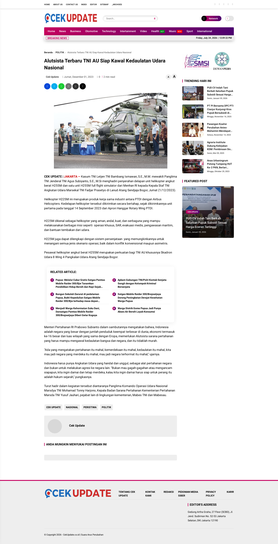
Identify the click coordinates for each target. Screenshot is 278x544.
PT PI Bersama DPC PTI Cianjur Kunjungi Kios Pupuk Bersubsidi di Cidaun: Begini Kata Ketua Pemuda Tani (220, 109)
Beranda (48, 52)
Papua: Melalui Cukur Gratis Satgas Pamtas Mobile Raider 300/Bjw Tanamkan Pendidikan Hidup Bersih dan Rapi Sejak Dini (80, 283)
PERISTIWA (89, 407)
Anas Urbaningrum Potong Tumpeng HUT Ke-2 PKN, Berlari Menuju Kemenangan (219, 164)
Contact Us (72, 4)
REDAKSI (169, 491)
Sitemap (104, 4)
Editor (93, 4)
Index (84, 4)
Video (143, 31)
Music (175, 31)
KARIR (230, 491)
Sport (190, 31)
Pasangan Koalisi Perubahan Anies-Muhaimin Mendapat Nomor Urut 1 (218, 128)
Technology (109, 31)
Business (75, 31)
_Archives (117, 4)
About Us (58, 4)
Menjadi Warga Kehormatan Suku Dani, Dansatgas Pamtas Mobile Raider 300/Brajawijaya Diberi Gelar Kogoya (78, 312)
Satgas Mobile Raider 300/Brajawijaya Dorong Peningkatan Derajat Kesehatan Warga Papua (140, 297)
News (62, 31)
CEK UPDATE (53, 407)
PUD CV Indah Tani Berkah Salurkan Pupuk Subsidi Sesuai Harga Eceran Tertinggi (220, 91)
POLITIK (59, 52)
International (204, 31)
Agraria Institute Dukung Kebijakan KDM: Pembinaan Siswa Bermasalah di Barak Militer (220, 146)
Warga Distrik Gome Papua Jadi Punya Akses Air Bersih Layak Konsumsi (139, 310)
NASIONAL (72, 407)
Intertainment (128, 31)
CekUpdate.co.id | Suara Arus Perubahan (83, 534)
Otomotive (91, 31)
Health (158, 31)
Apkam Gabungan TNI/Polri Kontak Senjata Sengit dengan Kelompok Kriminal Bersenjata (142, 283)
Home (47, 4)
